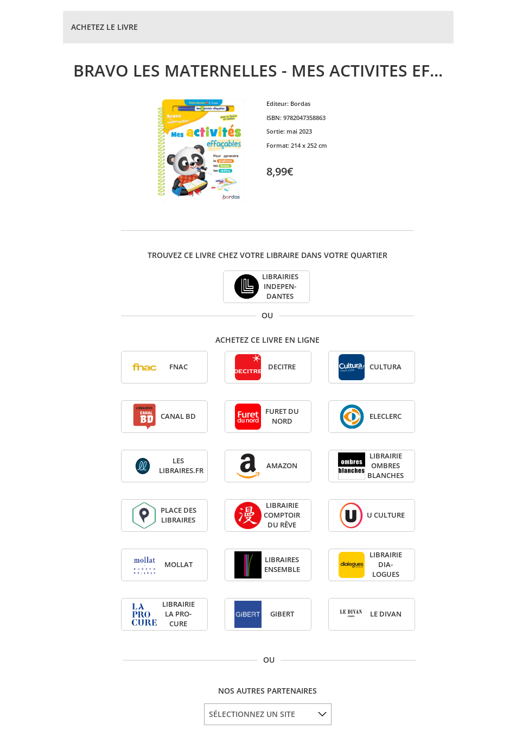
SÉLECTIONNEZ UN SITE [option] (252, 714)
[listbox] (268, 714)
